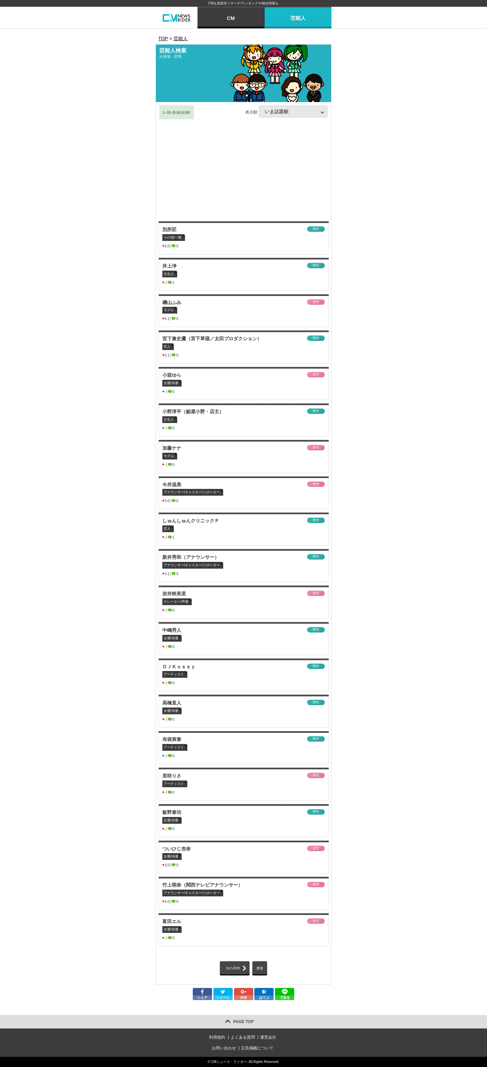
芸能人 (298, 18)
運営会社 (268, 1037)
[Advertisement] (243, 170)
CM (231, 18)
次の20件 (233, 968)
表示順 (286, 111)
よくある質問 (243, 1037)
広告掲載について (257, 1048)
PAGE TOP (243, 1021)
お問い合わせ (224, 1048)
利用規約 (217, 1037)
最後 (259, 968)
